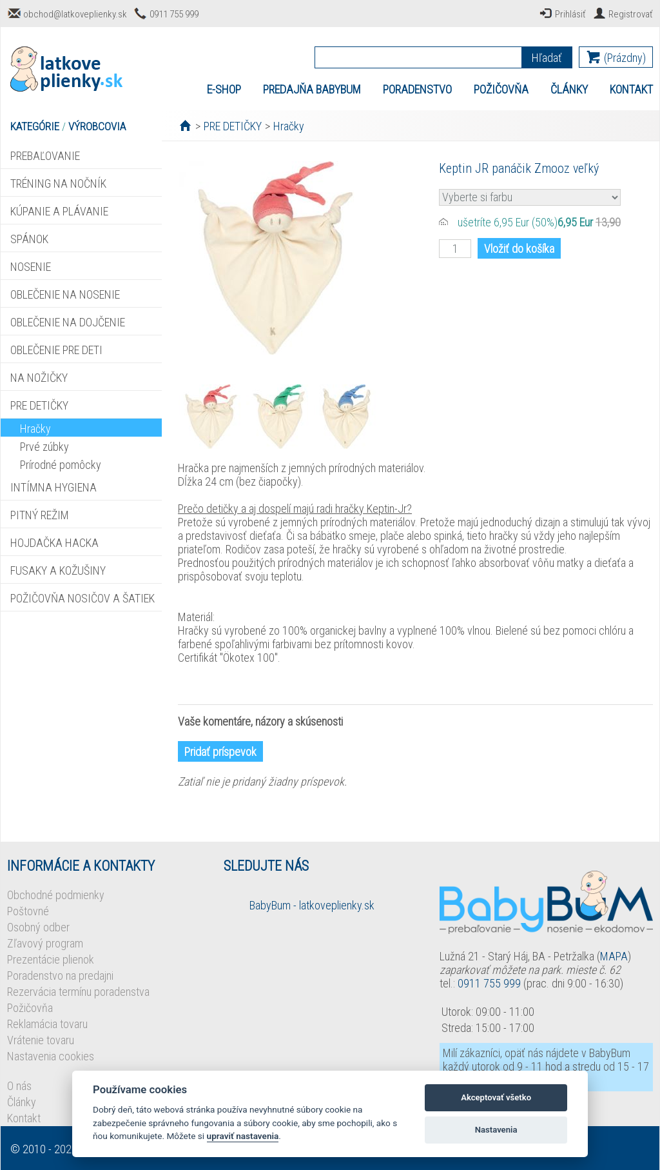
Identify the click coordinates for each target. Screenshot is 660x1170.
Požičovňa (30, 1008)
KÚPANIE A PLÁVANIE (59, 211)
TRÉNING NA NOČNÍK (58, 183)
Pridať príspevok (220, 752)
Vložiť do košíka (519, 248)
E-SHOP (224, 89)
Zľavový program (45, 943)
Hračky (35, 428)
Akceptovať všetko (496, 1097)
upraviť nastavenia (243, 1136)
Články (21, 1102)
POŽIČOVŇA (501, 89)
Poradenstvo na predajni (60, 975)
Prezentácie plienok (50, 959)
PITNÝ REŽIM (39, 515)
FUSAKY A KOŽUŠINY (58, 570)
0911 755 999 (174, 14)
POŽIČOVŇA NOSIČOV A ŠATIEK (82, 598)
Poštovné (28, 911)
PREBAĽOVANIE (45, 156)
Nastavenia (496, 1130)
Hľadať (547, 57)
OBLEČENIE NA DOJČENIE (67, 322)
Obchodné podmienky (55, 895)
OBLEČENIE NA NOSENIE (65, 294)
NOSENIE (30, 266)
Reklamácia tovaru (47, 1024)
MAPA (614, 956)
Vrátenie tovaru (40, 1040)
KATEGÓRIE (34, 126)
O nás (19, 1086)
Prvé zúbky (44, 446)
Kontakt (24, 1118)
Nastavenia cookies (50, 1056)
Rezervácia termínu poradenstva (78, 991)
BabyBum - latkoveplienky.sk (311, 905)
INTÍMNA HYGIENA (53, 487)
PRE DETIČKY (39, 405)
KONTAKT (631, 89)
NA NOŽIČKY (39, 377)
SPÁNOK (29, 239)
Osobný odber (38, 927)
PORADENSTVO (417, 89)
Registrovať (630, 14)
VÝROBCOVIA (97, 126)
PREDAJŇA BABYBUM (312, 89)
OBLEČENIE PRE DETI (56, 350)
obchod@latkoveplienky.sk (75, 14)
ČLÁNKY (569, 89)
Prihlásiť (570, 14)
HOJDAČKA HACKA (54, 543)
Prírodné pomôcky (60, 464)
